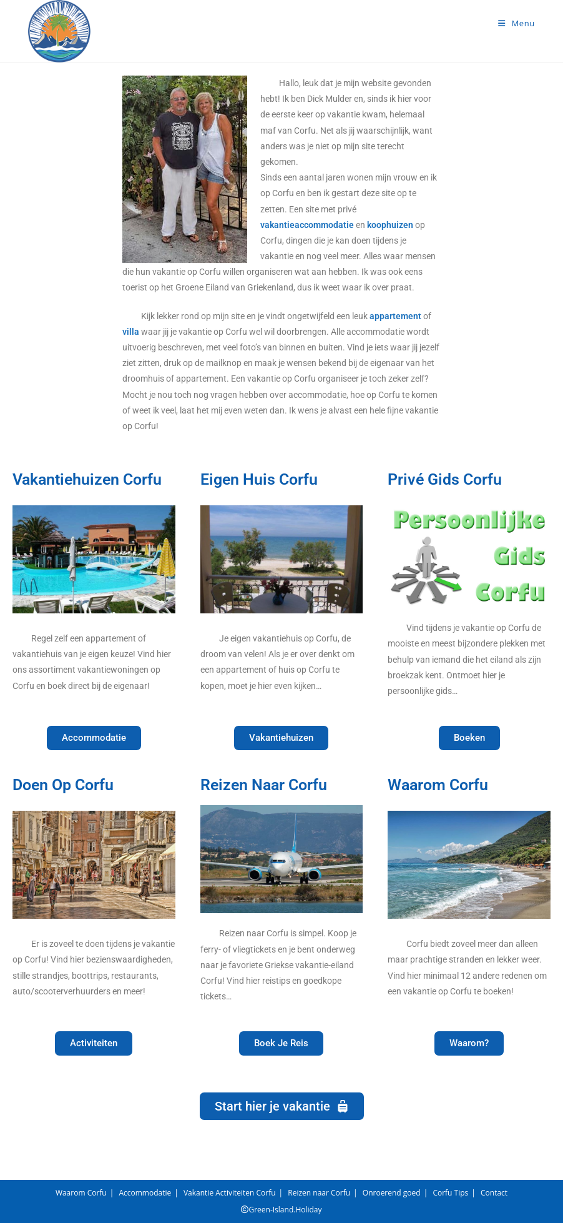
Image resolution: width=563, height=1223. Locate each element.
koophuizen (390, 225)
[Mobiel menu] (516, 23)
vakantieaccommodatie (307, 225)
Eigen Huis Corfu (259, 479)
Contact (494, 1192)
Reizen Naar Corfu (263, 785)
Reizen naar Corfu (319, 1192)
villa (130, 332)
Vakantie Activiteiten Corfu (230, 1192)
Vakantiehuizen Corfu (87, 479)
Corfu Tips (450, 1192)
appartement (395, 316)
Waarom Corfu (438, 785)
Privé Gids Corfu (445, 479)
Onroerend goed (392, 1192)
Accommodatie (145, 1192)
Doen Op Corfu (63, 785)
